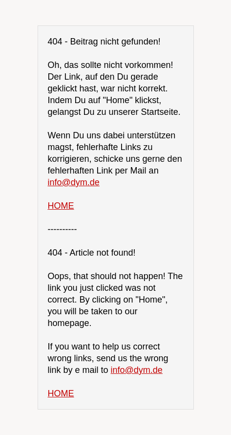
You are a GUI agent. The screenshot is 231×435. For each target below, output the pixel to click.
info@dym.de (74, 182)
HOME (61, 206)
